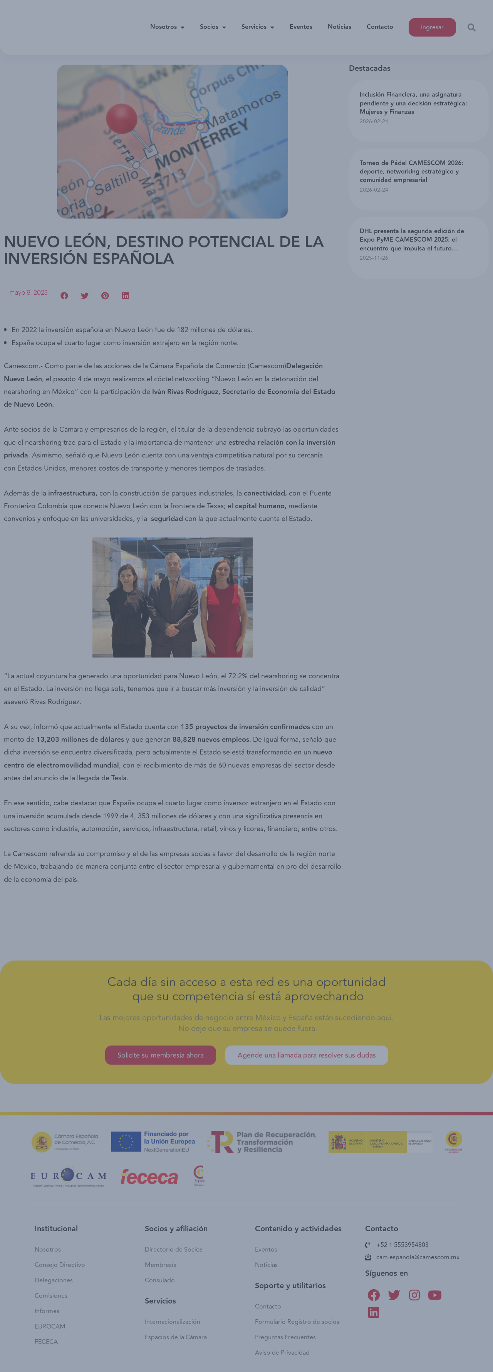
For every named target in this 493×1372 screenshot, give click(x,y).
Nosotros (167, 25)
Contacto (380, 24)
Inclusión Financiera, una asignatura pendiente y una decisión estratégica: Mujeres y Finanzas (413, 103)
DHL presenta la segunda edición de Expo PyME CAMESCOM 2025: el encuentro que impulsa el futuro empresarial (412, 244)
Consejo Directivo (60, 1265)
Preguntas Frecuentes (285, 1337)
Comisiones (51, 1295)
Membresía (160, 1265)
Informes (47, 1311)
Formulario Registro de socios (297, 1322)
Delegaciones (54, 1280)
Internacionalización (172, 1322)
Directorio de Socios (174, 1249)
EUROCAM (50, 1326)
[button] (432, 24)
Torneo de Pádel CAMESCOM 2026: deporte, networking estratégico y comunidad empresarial (411, 172)
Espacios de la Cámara (176, 1337)
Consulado (160, 1280)
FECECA (46, 1342)
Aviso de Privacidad (282, 1352)
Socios (213, 25)
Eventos (301, 24)
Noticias (339, 24)
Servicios (257, 25)
